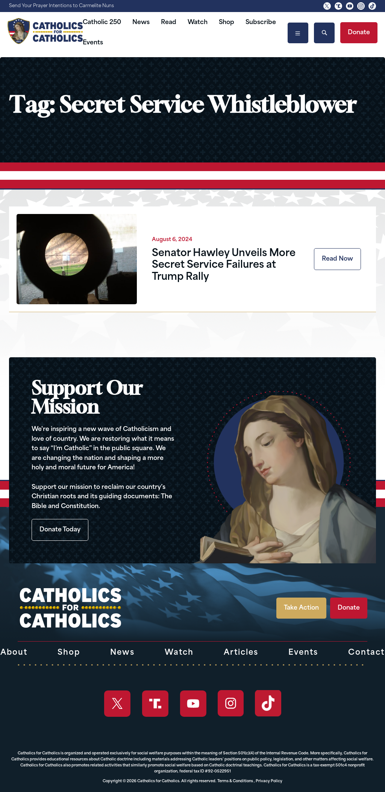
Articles (241, 653)
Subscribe (261, 23)
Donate (359, 33)
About (13, 653)
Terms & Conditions (235, 781)
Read (168, 23)
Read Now (337, 259)
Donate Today (59, 530)
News (141, 23)
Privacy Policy (269, 781)
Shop (226, 23)
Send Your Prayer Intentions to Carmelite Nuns (61, 6)
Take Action (301, 608)
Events (93, 43)
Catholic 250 (102, 23)
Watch (198, 23)
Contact (366, 653)
